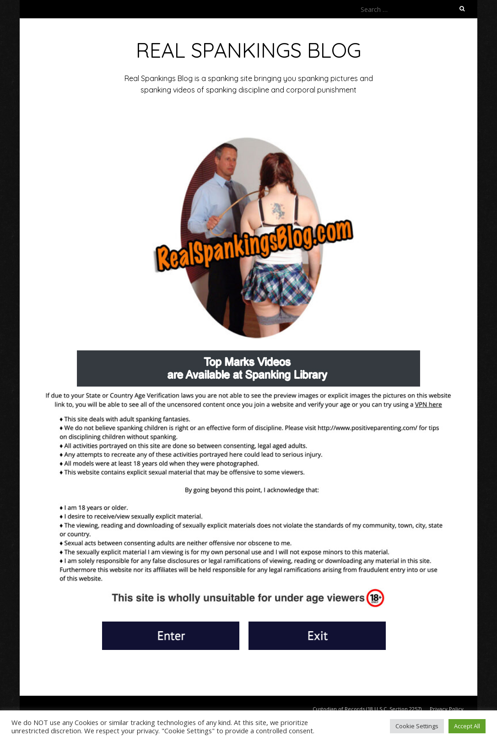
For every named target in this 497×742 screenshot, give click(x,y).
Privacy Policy (447, 708)
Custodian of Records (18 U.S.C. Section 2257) (367, 708)
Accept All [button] (467, 726)
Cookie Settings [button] (416, 726)
